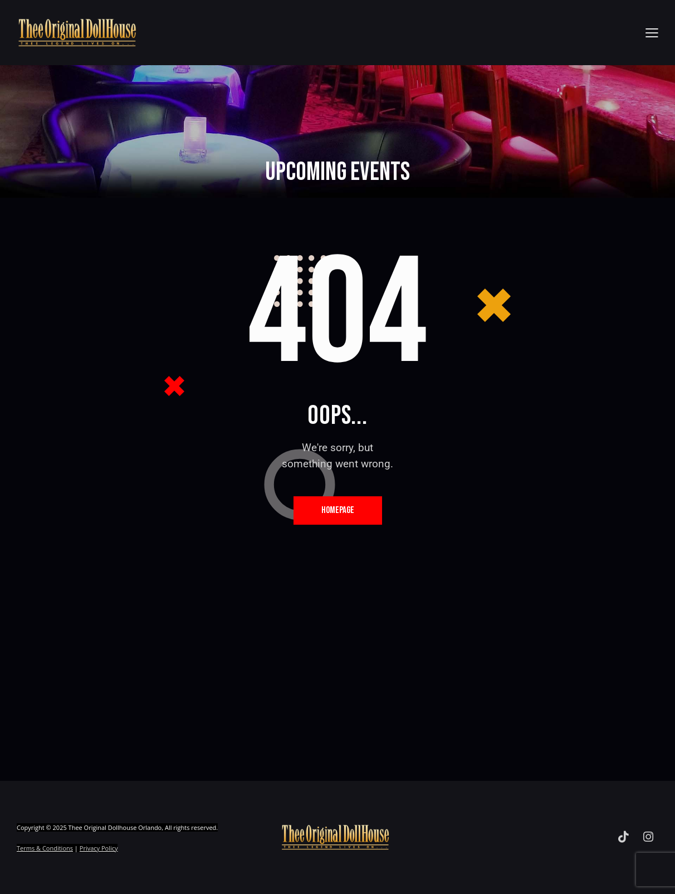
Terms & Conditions (45, 848)
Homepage (337, 510)
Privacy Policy (99, 848)
